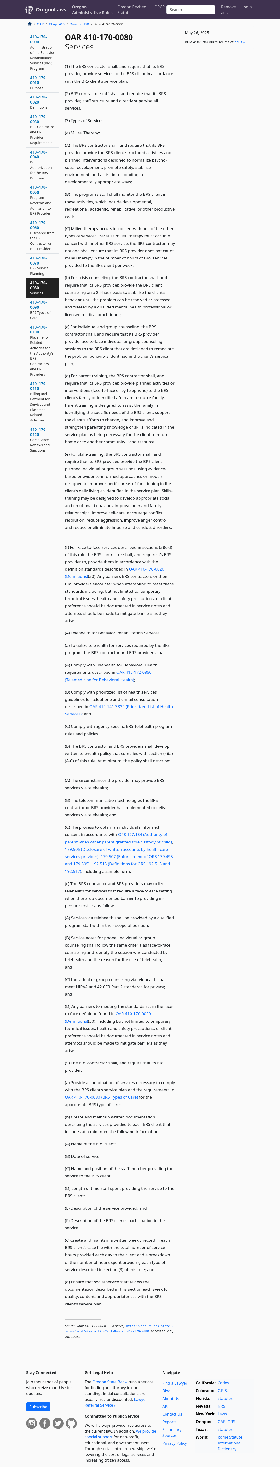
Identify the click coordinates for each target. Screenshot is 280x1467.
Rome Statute (230, 1437)
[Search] (190, 9)
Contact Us (172, 1414)
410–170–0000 (42, 52)
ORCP (159, 6)
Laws (222, 1414)
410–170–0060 (42, 235)
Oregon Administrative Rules (92, 9)
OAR (40, 24)
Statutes (225, 1398)
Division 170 (79, 24)
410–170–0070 (39, 265)
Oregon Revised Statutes (131, 9)
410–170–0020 (38, 102)
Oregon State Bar (108, 1382)
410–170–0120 (40, 440)
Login (247, 6)
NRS (221, 1406)
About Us (170, 1398)
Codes (223, 1383)
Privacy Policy (174, 1443)
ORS (231, 1421)
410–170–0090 (40, 310)
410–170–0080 (38, 287)
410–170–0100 (41, 350)
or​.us (238, 42)
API (165, 1406)
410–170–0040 (41, 164)
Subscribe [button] (38, 1407)
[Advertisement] (217, 86)
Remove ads (228, 9)
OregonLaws (51, 9)
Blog (166, 1391)
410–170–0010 (38, 82)
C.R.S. (223, 1390)
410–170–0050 (40, 200)
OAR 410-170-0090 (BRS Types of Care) (101, 1097)
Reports (169, 1422)
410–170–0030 (42, 129)
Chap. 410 (57, 24)
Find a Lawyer (174, 1383)
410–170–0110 (40, 402)
